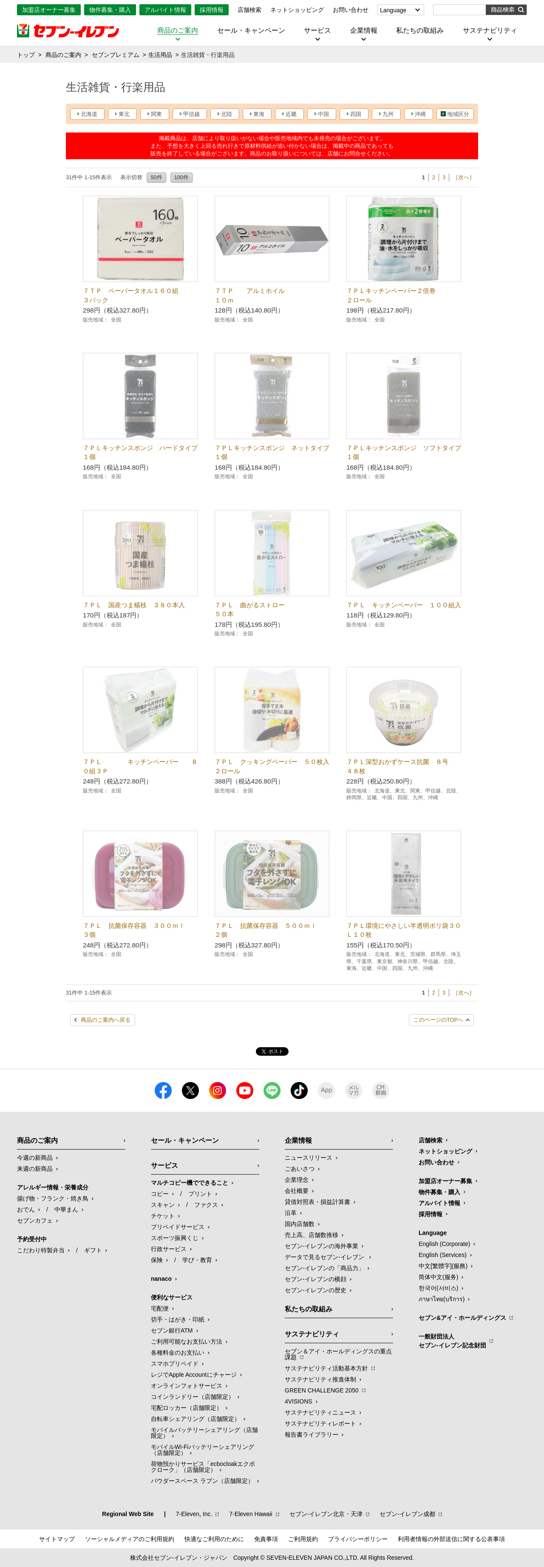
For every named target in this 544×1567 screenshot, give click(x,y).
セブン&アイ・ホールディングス (462, 1318)
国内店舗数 (299, 1223)
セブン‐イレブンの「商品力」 (324, 1268)
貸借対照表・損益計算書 (317, 1201)
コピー (160, 1193)
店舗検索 (249, 9)
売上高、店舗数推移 (311, 1235)
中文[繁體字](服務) (443, 1266)
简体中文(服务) (438, 1277)
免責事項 (266, 1539)
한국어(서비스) (438, 1288)
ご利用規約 (303, 1539)
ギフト (93, 1250)
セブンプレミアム (115, 54)
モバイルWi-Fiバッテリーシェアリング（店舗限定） (202, 1449)
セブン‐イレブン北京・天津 (326, 1514)
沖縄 (420, 114)
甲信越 (191, 114)
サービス (317, 30)
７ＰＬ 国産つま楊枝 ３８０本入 (134, 605)
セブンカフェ (35, 1220)
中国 (323, 114)
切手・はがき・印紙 (177, 1319)
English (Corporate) (444, 1243)
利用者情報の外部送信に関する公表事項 (451, 1539)
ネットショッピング (297, 9)
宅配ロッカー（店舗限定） (186, 1407)
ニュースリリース (308, 1157)
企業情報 (363, 30)
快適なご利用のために (214, 1539)
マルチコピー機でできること (189, 1182)
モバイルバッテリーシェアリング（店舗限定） (204, 1432)
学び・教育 (197, 1260)
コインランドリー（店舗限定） (192, 1396)
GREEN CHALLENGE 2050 (322, 1390)
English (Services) (443, 1254)
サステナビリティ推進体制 (320, 1379)
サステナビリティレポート (320, 1423)
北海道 (89, 114)
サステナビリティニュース (320, 1412)
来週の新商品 (35, 1168)
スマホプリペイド (174, 1363)
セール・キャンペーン (251, 30)
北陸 (226, 114)
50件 (156, 177)
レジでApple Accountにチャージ (194, 1374)
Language (393, 10)
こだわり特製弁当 (41, 1250)
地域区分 (458, 114)
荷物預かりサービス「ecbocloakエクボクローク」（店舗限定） (203, 1466)
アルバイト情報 (165, 9)
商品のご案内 (177, 30)
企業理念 (297, 1179)
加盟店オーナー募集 (49, 9)
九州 (388, 114)
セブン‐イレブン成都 (407, 1514)
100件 (181, 177)
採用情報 (212, 9)
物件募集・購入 (110, 9)
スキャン (163, 1204)
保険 (157, 1260)
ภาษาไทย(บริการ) (442, 1299)
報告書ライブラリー (311, 1434)
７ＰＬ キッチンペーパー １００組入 (403, 605)
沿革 (291, 1212)
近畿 (291, 114)
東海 (258, 114)
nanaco (161, 1278)
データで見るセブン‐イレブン (325, 1257)
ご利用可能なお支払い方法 (186, 1341)
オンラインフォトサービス (186, 1385)
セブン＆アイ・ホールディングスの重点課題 (338, 1354)
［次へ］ (464, 177)
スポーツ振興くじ (174, 1237)
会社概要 (297, 1190)
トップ (26, 54)
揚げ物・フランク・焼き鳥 (52, 1198)
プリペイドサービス (177, 1226)
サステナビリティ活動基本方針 (326, 1368)
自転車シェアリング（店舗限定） (195, 1418)
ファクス (206, 1204)
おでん (26, 1209)
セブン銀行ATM (172, 1330)
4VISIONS (298, 1401)
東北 (124, 114)
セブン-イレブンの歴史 (315, 1290)
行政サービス (169, 1249)
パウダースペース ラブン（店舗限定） (202, 1480)
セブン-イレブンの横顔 (315, 1279)
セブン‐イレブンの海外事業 (321, 1246)
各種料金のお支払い (177, 1352)
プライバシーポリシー (358, 1539)
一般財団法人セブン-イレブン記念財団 (452, 1341)
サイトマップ (57, 1539)
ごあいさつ (299, 1168)
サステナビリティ (490, 30)
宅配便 (160, 1308)
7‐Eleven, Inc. (194, 1514)
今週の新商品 (35, 1157)
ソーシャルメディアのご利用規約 (129, 1539)
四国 (355, 114)
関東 (156, 114)
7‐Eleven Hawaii (250, 1514)
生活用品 (160, 54)
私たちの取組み (420, 30)
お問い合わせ (350, 9)
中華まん (66, 1209)
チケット (163, 1215)
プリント (200, 1193)
